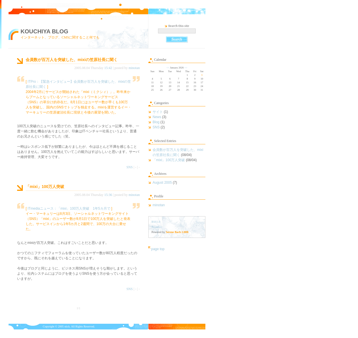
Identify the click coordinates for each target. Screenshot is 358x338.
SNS (129, 167)
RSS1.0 (155, 221)
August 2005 (162, 183)
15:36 (108, 195)
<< (167, 67)
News (157, 117)
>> (185, 67)
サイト (158, 112)
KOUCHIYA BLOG (44, 31)
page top (158, 249)
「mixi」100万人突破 (45, 186)
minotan (134, 68)
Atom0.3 (156, 226)
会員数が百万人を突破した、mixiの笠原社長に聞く (72, 59)
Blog (156, 122)
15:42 (108, 68)
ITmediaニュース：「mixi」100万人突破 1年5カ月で (69, 209)
